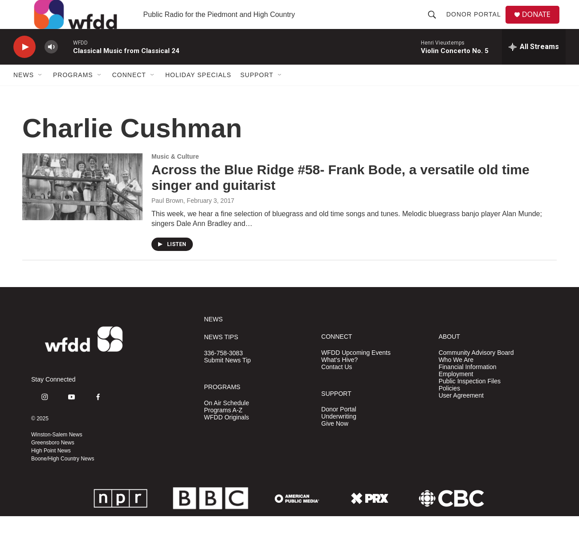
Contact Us (336, 385)
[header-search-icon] (435, 23)
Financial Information (468, 385)
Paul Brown (167, 218)
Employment (456, 392)
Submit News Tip (227, 378)
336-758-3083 (223, 371)
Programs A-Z (223, 428)
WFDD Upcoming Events (356, 370)
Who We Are (456, 377)
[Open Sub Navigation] (40, 92)
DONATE (541, 23)
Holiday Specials (198, 92)
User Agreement (461, 413)
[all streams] (534, 64)
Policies (449, 406)
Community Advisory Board (476, 370)
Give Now (334, 441)
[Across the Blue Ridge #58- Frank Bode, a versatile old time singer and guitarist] (82, 204)
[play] (24, 65)
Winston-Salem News (56, 452)
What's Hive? (339, 377)
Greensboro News (52, 460)
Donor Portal (476, 23)
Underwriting (338, 434)
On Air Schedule (226, 421)
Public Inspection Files (470, 399)
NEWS (213, 337)
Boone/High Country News (62, 476)
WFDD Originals (226, 435)
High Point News (51, 468)
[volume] (51, 65)
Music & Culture (175, 174)
